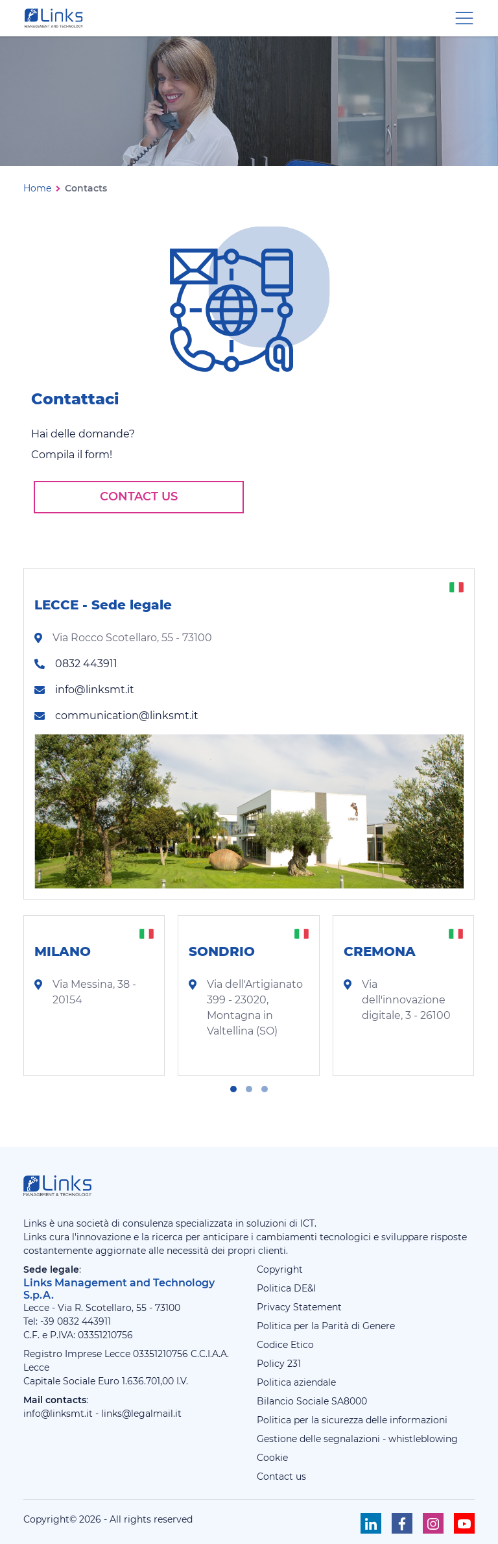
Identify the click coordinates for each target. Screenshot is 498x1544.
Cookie (272, 1458)
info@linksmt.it (94, 689)
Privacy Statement (299, 1307)
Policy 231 (279, 1363)
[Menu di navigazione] (464, 17)
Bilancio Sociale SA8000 (312, 1401)
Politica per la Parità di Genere (326, 1326)
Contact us (139, 496)
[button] (233, 1089)
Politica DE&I (286, 1288)
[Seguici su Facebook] (402, 1523)
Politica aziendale (296, 1382)
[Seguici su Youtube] (464, 1523)
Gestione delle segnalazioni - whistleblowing (357, 1439)
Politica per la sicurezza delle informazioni (352, 1420)
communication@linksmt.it (126, 715)
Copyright (280, 1269)
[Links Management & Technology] (56, 18)
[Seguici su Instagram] (433, 1523)
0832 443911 (86, 663)
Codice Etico (285, 1345)
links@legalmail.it (141, 1413)
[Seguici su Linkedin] (371, 1523)
